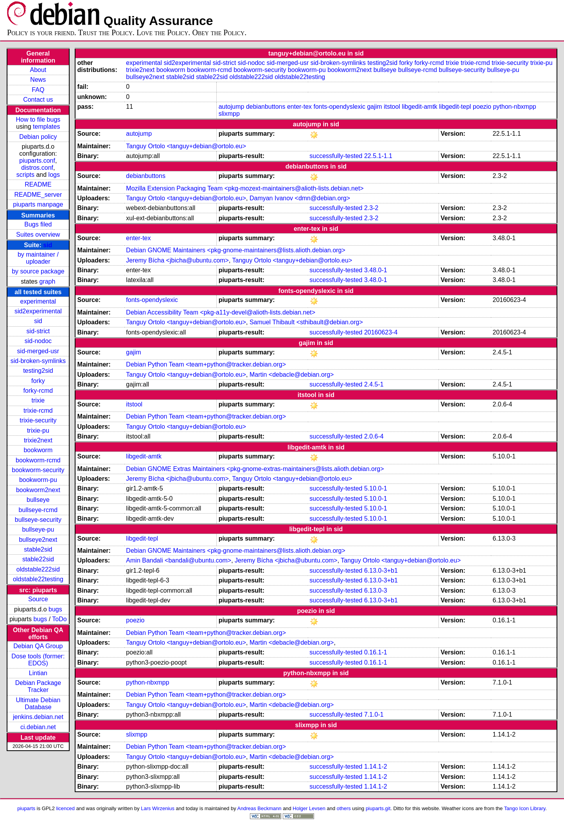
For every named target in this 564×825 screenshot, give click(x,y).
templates (46, 126)
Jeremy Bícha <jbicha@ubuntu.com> (177, 260)
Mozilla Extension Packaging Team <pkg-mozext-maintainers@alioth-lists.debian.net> (244, 188)
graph (47, 281)
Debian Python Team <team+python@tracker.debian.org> (206, 364)
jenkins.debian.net (38, 717)
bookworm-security (38, 470)
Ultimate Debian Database (38, 703)
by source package (38, 271)
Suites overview (38, 234)
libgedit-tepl (455, 106)
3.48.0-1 (375, 270)
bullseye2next (38, 539)
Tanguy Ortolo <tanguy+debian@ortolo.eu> (186, 146)
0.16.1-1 (375, 652)
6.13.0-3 (375, 590)
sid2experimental (38, 311)
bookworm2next (38, 490)
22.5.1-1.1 (378, 156)
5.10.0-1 (375, 488)
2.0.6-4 (374, 436)
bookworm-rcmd (38, 460)
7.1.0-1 (374, 714)
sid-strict (38, 331)
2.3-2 (371, 208)
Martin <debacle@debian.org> (292, 374)
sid (47, 245)
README (38, 184)
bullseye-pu (38, 529)
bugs (55, 609)
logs (54, 174)
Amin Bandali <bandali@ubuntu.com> (178, 560)
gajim (374, 106)
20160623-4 (380, 332)
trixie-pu (38, 430)
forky (38, 380)
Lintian (38, 673)
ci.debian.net (38, 727)
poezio (482, 106)
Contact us (38, 99)
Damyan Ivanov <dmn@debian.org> (300, 198)
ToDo (59, 619)
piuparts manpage (38, 204)
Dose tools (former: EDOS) (38, 660)
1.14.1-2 (375, 766)
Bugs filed (38, 224)
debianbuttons (266, 106)
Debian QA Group (38, 646)
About (38, 70)
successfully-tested (335, 156)
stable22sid (38, 559)
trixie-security (38, 420)
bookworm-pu (38, 479)
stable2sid (38, 549)
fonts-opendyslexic (339, 106)
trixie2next (38, 440)
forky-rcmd (38, 390)
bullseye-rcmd (38, 510)
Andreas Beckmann (259, 808)
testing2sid (38, 370)
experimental (38, 301)
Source (38, 599)
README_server (38, 194)
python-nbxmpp (514, 106)
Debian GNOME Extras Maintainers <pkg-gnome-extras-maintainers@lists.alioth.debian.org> (255, 469)
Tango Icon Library (525, 808)
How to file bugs (38, 119)
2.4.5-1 (374, 384)
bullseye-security (38, 519)
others (344, 808)
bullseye (38, 499)
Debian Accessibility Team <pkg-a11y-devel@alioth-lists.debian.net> (220, 312)
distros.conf (37, 167)
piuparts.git (378, 808)
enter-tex (299, 106)
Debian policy (38, 136)
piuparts (26, 808)
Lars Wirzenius (157, 808)
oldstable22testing (38, 579)
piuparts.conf (37, 160)
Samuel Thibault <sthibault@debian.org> (306, 322)
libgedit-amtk (419, 106)
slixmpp (229, 113)
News (38, 79)
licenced (65, 808)
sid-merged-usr (38, 351)
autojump (231, 106)
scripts (25, 174)
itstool (392, 106)
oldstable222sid (38, 569)
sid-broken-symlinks (38, 361)
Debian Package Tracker (38, 686)
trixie (38, 400)
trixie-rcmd (38, 410)
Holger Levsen (309, 808)
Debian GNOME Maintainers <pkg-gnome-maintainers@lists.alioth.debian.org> (235, 250)
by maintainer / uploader (38, 258)
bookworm (37, 450)
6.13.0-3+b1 (381, 570)
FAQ (38, 89)
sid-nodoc (38, 341)
